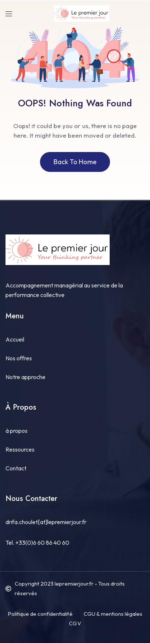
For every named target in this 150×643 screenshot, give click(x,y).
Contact (16, 468)
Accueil (15, 339)
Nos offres (19, 358)
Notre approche (25, 377)
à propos (17, 430)
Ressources (20, 449)
